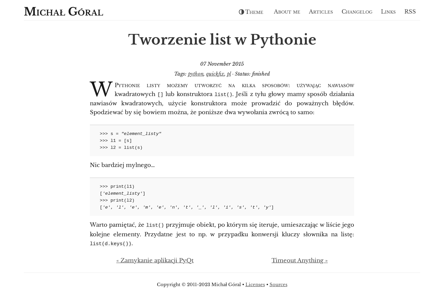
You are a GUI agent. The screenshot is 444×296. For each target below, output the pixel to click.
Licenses (255, 283)
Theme (251, 12)
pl (229, 74)
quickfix (215, 74)
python (196, 74)
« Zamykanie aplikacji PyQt (155, 259)
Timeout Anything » (300, 259)
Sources (278, 283)
